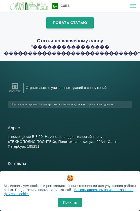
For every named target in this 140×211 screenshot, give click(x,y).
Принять (70, 202)
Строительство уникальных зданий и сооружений (66, 88)
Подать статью (70, 22)
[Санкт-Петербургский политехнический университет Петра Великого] (15, 92)
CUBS (64, 6)
